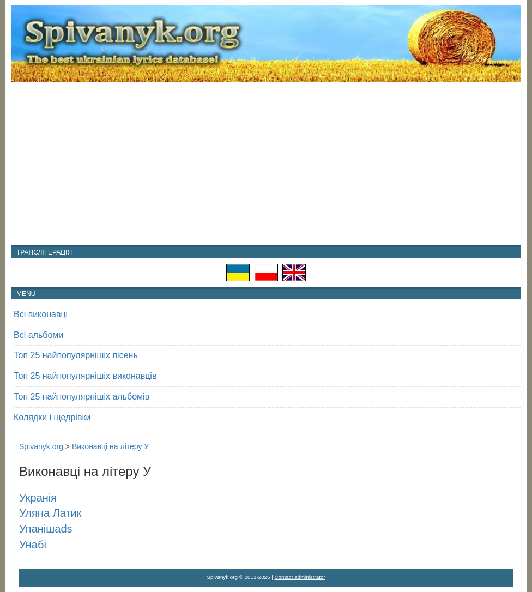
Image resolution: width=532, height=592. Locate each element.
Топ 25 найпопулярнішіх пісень (76, 355)
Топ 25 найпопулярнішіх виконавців (85, 375)
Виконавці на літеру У (110, 446)
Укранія (38, 498)
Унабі (32, 545)
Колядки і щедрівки (52, 417)
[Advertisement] (266, 163)
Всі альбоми (38, 335)
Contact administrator (300, 577)
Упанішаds (45, 529)
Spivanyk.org (41, 446)
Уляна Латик (50, 513)
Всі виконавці (41, 314)
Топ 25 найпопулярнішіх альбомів (81, 396)
